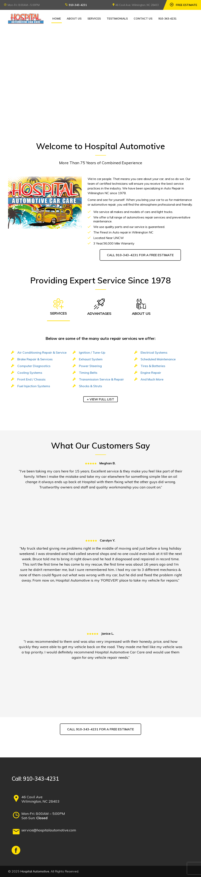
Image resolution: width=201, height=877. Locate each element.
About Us (74, 18)
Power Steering (90, 366)
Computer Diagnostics (33, 366)
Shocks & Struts (90, 386)
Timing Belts (88, 373)
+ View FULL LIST (100, 399)
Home (56, 18)
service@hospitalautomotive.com (48, 830)
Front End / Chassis (31, 379)
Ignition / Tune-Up (92, 352)
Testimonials (117, 18)
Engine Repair (151, 373)
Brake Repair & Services (35, 359)
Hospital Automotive (34, 871)
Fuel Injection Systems (33, 386)
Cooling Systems (29, 373)
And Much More (152, 379)
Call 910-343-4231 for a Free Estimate (140, 255)
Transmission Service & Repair (101, 379)
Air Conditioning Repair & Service (42, 352)
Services (94, 18)
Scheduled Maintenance (158, 359)
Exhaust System (91, 359)
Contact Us (143, 18)
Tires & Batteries (153, 366)
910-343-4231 (78, 5)
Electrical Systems (154, 352)
